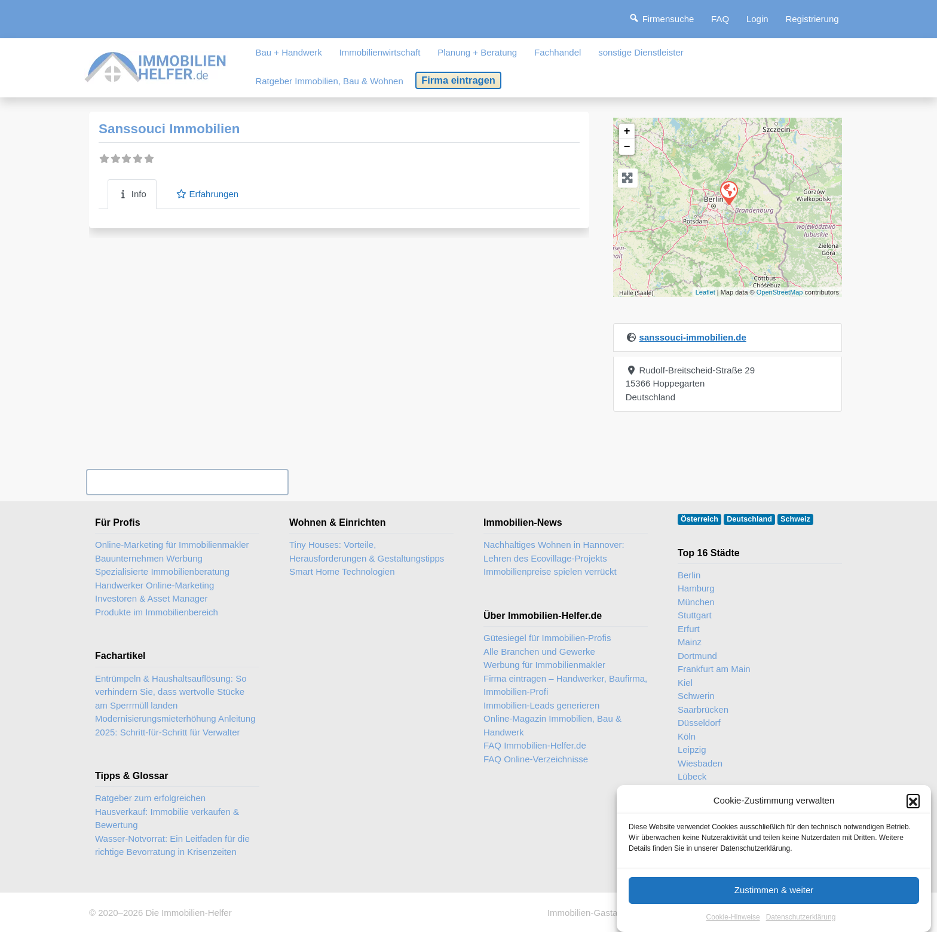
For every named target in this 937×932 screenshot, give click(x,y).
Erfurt (689, 629)
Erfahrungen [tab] (207, 194)
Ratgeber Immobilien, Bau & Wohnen (329, 81)
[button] (913, 814)
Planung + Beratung (477, 52)
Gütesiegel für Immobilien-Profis (547, 638)
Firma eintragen (458, 80)
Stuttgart (695, 615)
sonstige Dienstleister (641, 52)
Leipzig (692, 749)
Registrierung (811, 19)
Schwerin (696, 696)
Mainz (690, 642)
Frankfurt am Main (714, 669)
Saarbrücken (703, 709)
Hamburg (696, 588)
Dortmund (697, 656)
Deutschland (749, 519)
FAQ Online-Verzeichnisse (535, 759)
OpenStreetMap (780, 292)
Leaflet (705, 292)
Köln (687, 736)
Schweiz (795, 519)
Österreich (699, 519)
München (696, 602)
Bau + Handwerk (288, 52)
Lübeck (692, 776)
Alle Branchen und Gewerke (539, 651)
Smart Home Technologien (341, 571)
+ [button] (627, 131)
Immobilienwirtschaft (380, 52)
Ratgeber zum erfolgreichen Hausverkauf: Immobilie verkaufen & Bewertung (167, 811)
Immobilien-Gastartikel (591, 913)
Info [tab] (132, 194)
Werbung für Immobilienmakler (544, 665)
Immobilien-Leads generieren (541, 705)
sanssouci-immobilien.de (692, 337)
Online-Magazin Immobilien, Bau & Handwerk (552, 725)
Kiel (685, 682)
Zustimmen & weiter (774, 904)
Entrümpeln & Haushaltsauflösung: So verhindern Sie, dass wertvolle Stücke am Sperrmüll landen (170, 691)
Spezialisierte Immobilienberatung (162, 571)
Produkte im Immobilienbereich (156, 612)
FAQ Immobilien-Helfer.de (534, 745)
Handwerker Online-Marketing (154, 585)
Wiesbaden (700, 763)
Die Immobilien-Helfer (188, 913)
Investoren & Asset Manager (151, 598)
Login (757, 19)
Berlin (689, 575)
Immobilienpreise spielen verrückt (550, 571)
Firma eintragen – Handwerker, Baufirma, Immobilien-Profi (565, 685)
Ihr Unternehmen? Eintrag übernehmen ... (187, 482)
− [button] (627, 147)
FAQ (720, 19)
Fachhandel (557, 52)
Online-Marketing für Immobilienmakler (172, 544)
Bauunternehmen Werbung (149, 558)
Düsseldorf (699, 723)
